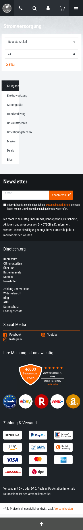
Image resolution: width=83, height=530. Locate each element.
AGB (6, 302)
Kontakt (8, 277)
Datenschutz (11, 306)
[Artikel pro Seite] (41, 54)
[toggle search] (34, 8)
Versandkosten (63, 508)
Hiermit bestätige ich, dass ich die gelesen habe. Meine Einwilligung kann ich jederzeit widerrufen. (43, 206)
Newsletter (10, 281)
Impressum (10, 259)
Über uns (8, 268)
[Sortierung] (41, 41)
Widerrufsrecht (12, 293)
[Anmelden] (48, 8)
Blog (6, 298)
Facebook (12, 334)
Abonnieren (61, 195)
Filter (10, 64)
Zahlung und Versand (16, 289)
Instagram (12, 339)
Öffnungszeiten (12, 263)
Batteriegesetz (12, 272)
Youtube (49, 334)
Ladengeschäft (12, 311)
